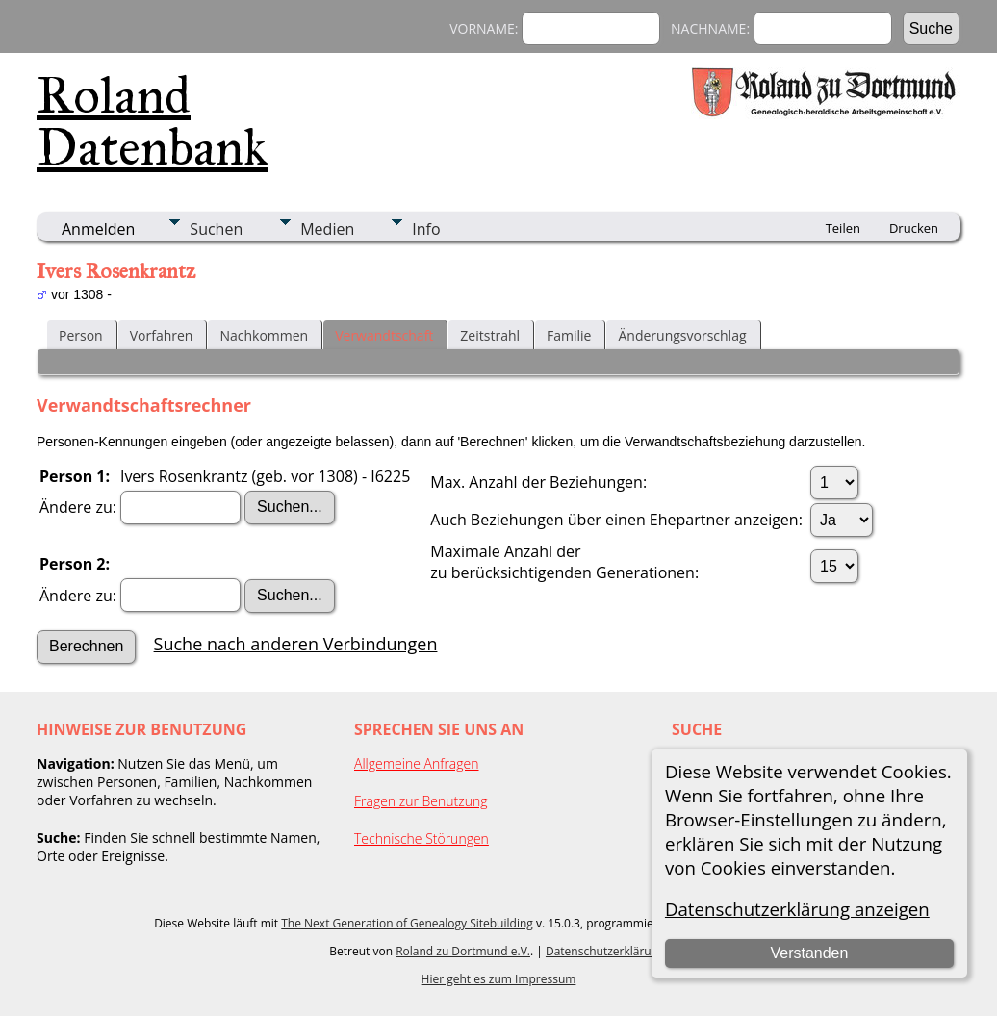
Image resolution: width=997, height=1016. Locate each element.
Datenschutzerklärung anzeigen (797, 909)
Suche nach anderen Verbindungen (296, 643)
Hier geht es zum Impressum (499, 979)
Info (426, 229)
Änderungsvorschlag (682, 335)
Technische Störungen (421, 838)
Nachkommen (263, 335)
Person (81, 335)
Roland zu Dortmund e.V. (463, 951)
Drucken (913, 228)
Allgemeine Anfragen (416, 763)
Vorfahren (161, 335)
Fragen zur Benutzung (421, 801)
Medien (327, 229)
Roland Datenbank (152, 121)
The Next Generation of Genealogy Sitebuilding (407, 923)
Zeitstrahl (490, 335)
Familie (569, 335)
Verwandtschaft (384, 335)
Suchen (216, 229)
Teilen (843, 228)
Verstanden (809, 953)
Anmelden (98, 229)
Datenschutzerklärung (605, 951)
